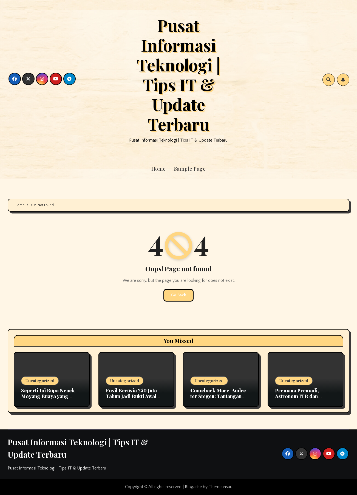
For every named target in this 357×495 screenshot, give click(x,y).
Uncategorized (39, 380)
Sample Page (190, 168)
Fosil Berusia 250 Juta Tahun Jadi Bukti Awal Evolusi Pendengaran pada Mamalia (131, 399)
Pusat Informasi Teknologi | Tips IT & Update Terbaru (178, 74)
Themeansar (220, 486)
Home (158, 168)
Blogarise (193, 486)
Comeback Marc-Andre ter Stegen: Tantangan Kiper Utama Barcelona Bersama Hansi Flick (218, 399)
